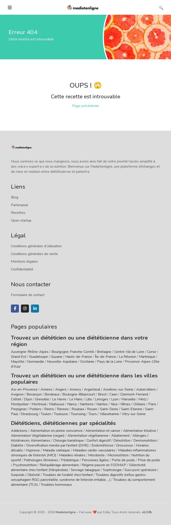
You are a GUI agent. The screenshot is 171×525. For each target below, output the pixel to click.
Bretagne (104, 351)
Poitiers (35, 409)
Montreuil (39, 404)
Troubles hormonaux (56, 484)
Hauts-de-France (78, 356)
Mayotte (17, 361)
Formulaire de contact (28, 294)
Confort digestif (98, 440)
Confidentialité (22, 269)
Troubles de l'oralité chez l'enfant (68, 474)
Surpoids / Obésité (25, 474)
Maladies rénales (72, 455)
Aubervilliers (146, 389)
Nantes (102, 404)
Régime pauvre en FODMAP (104, 465)
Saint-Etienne (131, 409)
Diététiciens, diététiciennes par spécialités (63, 423)
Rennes (63, 409)
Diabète (17, 445)
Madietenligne (66, 512)
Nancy (72, 404)
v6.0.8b (147, 512)
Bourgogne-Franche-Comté (72, 351)
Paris (152, 404)
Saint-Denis (109, 409)
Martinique (147, 356)
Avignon (17, 394)
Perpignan (18, 409)
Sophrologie (112, 469)
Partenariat (19, 205)
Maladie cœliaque (56, 450)
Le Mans (76, 399)
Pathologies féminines (41, 460)
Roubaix (78, 409)
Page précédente (85, 105)
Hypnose (33, 450)
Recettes (18, 212)
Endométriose (102, 445)
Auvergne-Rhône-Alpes (30, 351)
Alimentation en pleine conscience (56, 430)
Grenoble (42, 399)
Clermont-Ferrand (134, 394)
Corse (151, 351)
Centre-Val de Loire (129, 351)
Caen (113, 394)
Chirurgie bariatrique (68, 440)
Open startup (21, 220)
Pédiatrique (70, 460)
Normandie (35, 361)
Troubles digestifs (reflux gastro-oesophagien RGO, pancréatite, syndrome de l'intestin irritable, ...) (79, 477)
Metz (142, 399)
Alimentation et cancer (103, 430)
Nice (114, 404)
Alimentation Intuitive (139, 430)
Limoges (101, 399)
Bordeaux (52, 394)
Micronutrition (118, 455)
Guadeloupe (38, 356)
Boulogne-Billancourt (78, 394)
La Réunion (127, 356)
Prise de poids (149, 460)
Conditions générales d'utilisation (36, 246)
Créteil (16, 399)
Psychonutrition (25, 465)
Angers (61, 389)
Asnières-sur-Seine (118, 389)
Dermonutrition (145, 440)
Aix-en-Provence (24, 389)
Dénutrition (121, 440)
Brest (102, 394)
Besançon (34, 394)
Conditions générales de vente (34, 253)
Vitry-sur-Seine (134, 414)
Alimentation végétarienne (87, 435)
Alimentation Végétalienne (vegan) (38, 435)
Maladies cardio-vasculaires (94, 450)
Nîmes (125, 404)
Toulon (46, 414)
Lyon (114, 399)
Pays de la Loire (109, 361)
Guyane (56, 356)
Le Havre (59, 399)
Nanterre (87, 404)
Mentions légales (24, 261)
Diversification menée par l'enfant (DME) (58, 445)
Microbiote (97, 455)
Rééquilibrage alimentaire (59, 465)
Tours (92, 414)
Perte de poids (123, 460)
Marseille (128, 399)
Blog (14, 197)
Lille (89, 399)
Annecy (75, 389)
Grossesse (124, 445)
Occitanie (87, 361)
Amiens (46, 389)
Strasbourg (29, 414)
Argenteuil (92, 389)
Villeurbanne (109, 414)
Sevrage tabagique (85, 469)
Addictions (19, 430)
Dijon (28, 399)
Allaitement (120, 435)
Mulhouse (56, 404)
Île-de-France (105, 356)
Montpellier (20, 404)
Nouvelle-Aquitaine (62, 361)
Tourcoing (78, 414)
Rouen (92, 409)
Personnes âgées (95, 460)
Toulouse (61, 414)
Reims (49, 409)
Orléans (139, 404)
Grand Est (18, 356)
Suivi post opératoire (140, 469)
